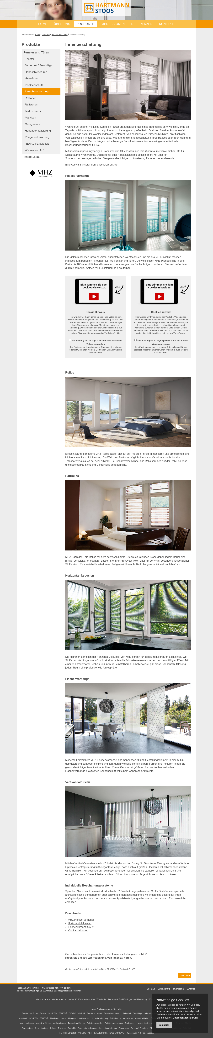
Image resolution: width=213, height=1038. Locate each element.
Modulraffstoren (59, 1023)
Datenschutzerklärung (111, 347)
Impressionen (113, 24)
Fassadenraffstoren (76, 1023)
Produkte (85, 24)
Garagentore (32, 124)
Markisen (30, 117)
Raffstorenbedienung (114, 1023)
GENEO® (63, 1013)
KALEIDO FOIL (100, 1033)
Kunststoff (23, 1018)
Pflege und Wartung (37, 137)
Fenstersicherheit (94, 1013)
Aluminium (54, 1018)
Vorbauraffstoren (27, 1023)
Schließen (164, 1025)
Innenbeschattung (36, 91)
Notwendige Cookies (172, 1000)
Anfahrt (191, 989)
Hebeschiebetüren (36, 72)
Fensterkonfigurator (112, 1013)
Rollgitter (62, 1028)
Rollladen (30, 98)
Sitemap (151, 989)
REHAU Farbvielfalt (37, 143)
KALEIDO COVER (117, 1033)
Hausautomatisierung (38, 130)
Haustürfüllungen (68, 1018)
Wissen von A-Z (34, 150)
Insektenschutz (34, 85)
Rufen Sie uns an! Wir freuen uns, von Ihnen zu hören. (98, 957)
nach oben (185, 975)
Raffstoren (31, 104)
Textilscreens (33, 111)
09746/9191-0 (31, 991)
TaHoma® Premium (139, 1028)
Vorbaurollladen (126, 1018)
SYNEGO (52, 1013)
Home (42, 24)
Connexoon (124, 1028)
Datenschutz (164, 989)
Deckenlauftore (41, 1028)
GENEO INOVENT (77, 1013)
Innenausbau (32, 156)
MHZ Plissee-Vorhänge (81, 919)
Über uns (62, 24)
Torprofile (72, 1028)
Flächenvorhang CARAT (82, 927)
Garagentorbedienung (87, 1028)
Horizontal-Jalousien (79, 923)
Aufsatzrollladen (142, 1018)
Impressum (178, 989)
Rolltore (52, 1028)
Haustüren (31, 78)
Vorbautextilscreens (146, 1023)
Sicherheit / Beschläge (38, 65)
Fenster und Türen (60, 34)
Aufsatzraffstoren (43, 1023)
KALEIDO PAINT (85, 1033)
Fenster (29, 59)
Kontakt (166, 24)
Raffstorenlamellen (95, 1023)
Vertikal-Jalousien (78, 930)
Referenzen (142, 24)
